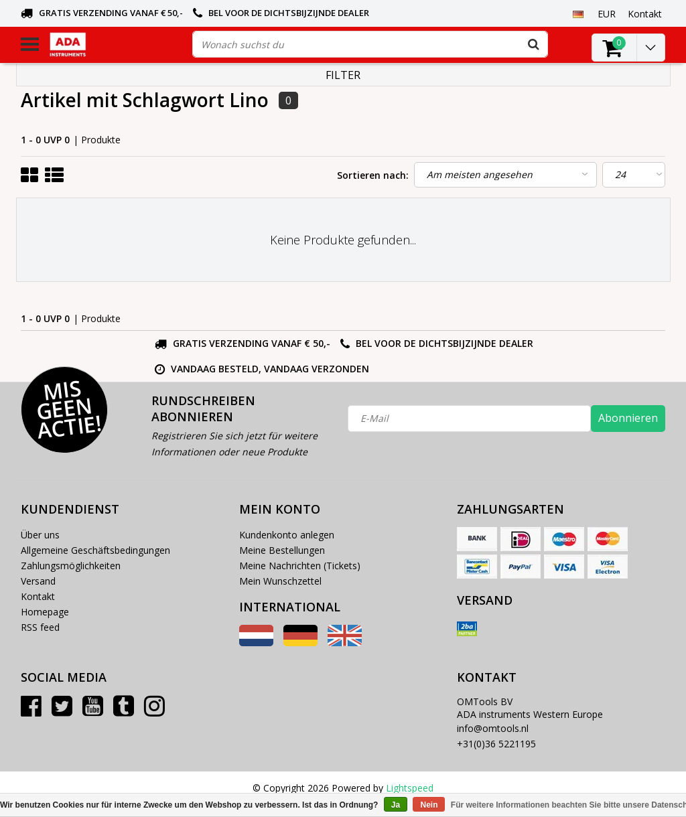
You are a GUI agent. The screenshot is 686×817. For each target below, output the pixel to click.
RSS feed (40, 627)
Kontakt (38, 596)
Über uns (40, 534)
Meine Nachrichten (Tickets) (299, 565)
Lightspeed (409, 788)
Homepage (45, 611)
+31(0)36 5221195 (496, 743)
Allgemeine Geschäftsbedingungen (95, 550)
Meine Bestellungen (282, 550)
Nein (428, 805)
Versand (38, 581)
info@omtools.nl (493, 728)
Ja (395, 805)
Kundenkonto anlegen (286, 534)
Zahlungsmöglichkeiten (71, 565)
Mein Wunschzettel (280, 581)
